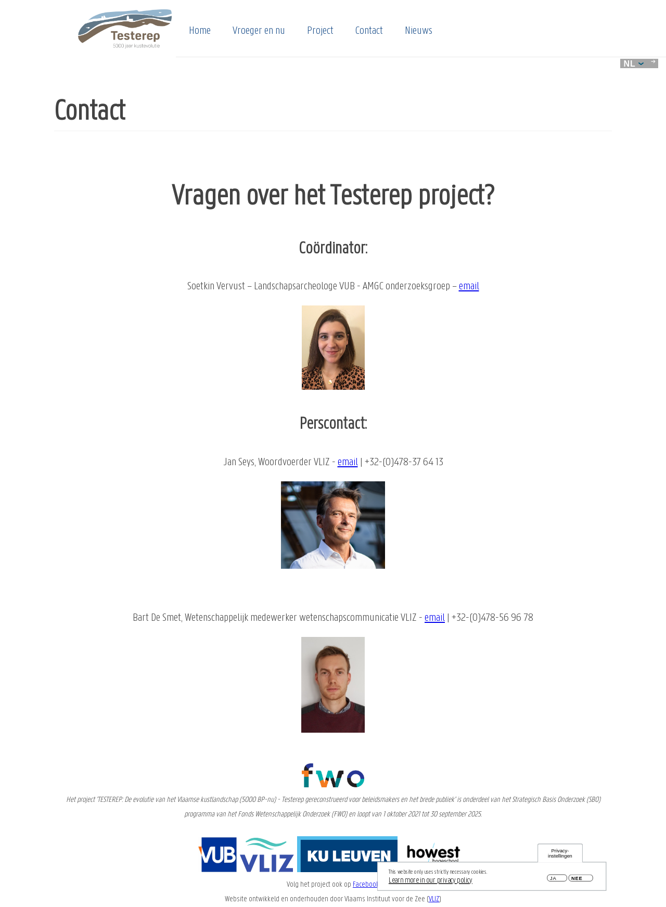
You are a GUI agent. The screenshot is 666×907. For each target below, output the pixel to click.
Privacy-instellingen (560, 855)
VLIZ (434, 899)
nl (634, 63)
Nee (576, 880)
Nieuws (418, 31)
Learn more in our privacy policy (430, 882)
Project (320, 31)
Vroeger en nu (259, 31)
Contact (369, 31)
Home (200, 31)
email (469, 286)
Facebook (366, 884)
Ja (553, 880)
